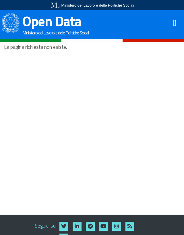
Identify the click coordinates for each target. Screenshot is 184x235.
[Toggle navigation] (175, 23)
